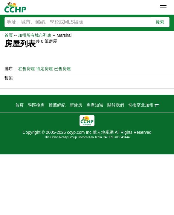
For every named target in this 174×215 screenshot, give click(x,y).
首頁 (8, 35)
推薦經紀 (57, 105)
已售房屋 (62, 68)
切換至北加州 (143, 105)
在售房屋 (26, 68)
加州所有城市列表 (34, 35)
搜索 (160, 22)
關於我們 (115, 105)
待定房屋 (44, 68)
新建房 (76, 105)
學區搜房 (36, 105)
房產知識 (94, 105)
